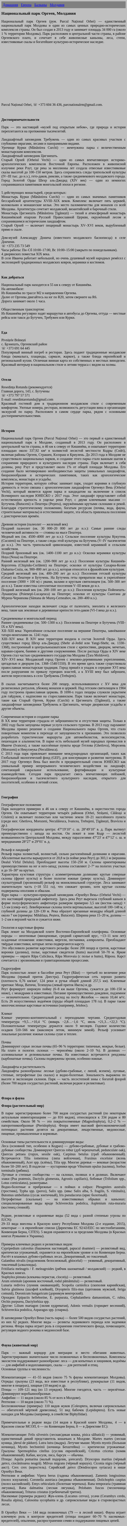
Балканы (40, 5)
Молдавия (57, 5)
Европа (26, 5)
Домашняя (10, 5)
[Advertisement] (63, 75)
